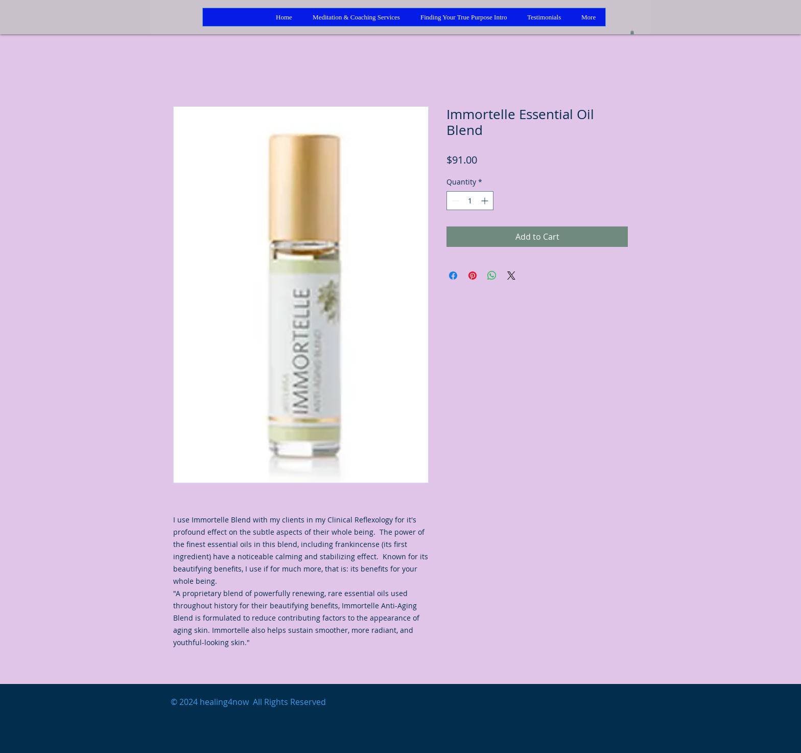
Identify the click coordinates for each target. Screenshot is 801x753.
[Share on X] (511, 275)
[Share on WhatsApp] (492, 275)
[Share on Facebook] (453, 275)
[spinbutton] (470, 201)
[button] (632, 32)
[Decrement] (454, 201)
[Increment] (485, 201)
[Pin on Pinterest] (472, 275)
